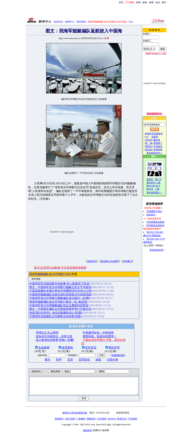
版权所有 (87, 430)
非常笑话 (84, 343)
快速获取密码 (111, 351)
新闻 (138, 2)
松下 (162, 185)
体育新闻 (61, 343)
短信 (157, 2)
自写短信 (78, 355)
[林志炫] (152, 149)
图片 (41, 355)
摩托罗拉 (154, 182)
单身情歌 (161, 149)
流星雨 (158, 137)
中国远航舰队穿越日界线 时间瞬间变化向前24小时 (54, 286)
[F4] (150, 137)
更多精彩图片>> (158, 192)
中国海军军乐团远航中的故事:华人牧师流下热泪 (53, 279)
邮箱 (144, 2)
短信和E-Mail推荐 (103, 257)
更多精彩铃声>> (158, 153)
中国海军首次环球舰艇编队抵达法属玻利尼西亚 (52, 301)
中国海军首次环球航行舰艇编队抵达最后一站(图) (53, 294)
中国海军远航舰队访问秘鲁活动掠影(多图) (49, 312)
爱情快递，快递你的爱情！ (93, 332)
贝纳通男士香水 (158, 211)
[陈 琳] (152, 143)
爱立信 (153, 189)
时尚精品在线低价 (159, 225)
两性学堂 (108, 343)
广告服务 (80, 418)
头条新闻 (37, 343)
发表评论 (85, 257)
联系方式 (121, 418)
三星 (162, 182)
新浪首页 (58, 21)
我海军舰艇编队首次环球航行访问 (44, 270)
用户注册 (70, 418)
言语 (64, 355)
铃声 (53, 355)
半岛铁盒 (161, 146)
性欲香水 (154, 214)
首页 (121, 2)
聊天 (164, 2)
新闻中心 (69, 21)
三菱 (161, 189)
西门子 (162, 179)
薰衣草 (160, 140)
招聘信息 (91, 418)
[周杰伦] (152, 146)
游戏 (92, 355)
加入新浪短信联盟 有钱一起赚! (49, 336)
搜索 (151, 2)
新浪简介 (59, 418)
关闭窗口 (121, 257)
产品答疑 (132, 418)
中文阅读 (101, 418)
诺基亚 (153, 179)
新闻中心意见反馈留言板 (74, 412)
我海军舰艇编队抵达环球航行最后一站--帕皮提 (52, 297)
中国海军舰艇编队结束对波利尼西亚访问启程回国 (54, 290)
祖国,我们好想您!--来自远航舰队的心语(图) (49, 308)
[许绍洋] (152, 140)
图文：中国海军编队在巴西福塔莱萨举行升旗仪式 (54, 305)
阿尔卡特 (154, 185)
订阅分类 (106, 355)
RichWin (112, 418)
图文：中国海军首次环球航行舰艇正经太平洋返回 (54, 283)
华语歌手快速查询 (157, 133)
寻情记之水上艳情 (41, 328)
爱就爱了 (161, 143)
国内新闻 (81, 21)
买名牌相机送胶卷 (159, 222)
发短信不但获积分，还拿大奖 (48, 332)
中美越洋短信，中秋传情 (91, 328)
